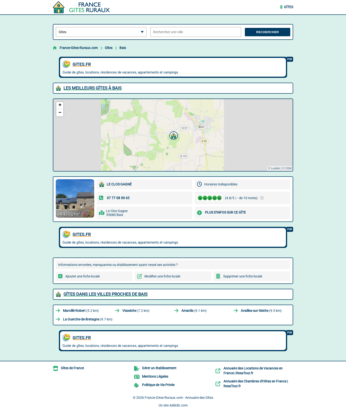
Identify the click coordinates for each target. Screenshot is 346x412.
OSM (288, 168)
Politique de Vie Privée (158, 385)
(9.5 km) (261, 311)
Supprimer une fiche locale (242, 276)
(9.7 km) (87, 319)
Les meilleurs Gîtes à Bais (92, 88)
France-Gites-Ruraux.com (79, 48)
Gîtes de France (72, 368)
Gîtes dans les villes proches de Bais (105, 294)
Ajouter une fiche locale (82, 276)
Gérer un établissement (159, 368)
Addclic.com (178, 405)
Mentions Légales (155, 376)
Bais (122, 48)
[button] (173, 135)
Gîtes (288, 7)
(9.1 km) (194, 311)
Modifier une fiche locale (162, 276)
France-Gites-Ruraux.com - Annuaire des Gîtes (179, 398)
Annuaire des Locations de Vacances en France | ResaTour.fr (253, 370)
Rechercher (267, 32)
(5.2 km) (81, 311)
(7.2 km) (135, 311)
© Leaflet (274, 168)
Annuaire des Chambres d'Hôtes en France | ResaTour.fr (255, 383)
